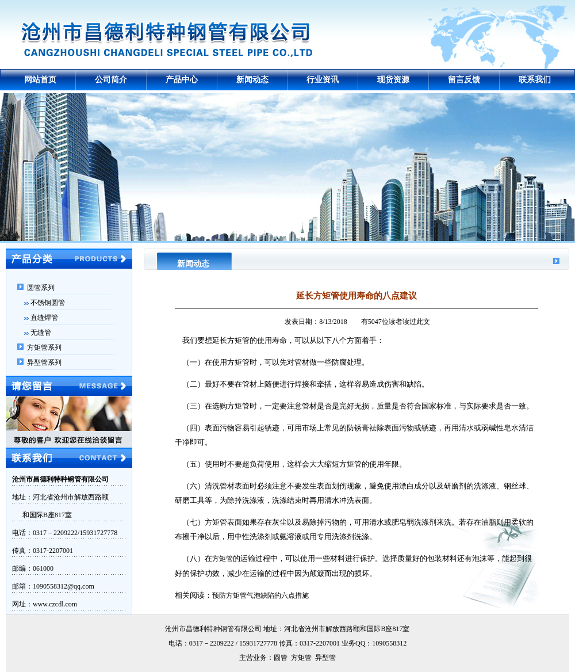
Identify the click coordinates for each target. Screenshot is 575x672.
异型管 (325, 658)
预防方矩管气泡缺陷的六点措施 (260, 595)
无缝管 (40, 333)
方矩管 (222, 559)
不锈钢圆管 (47, 303)
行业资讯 (322, 79)
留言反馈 (464, 79)
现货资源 (393, 79)
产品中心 (182, 79)
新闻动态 (252, 79)
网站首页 (40, 79)
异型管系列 (44, 362)
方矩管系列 (44, 347)
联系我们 (535, 79)
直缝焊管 (44, 318)
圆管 (281, 658)
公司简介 (111, 79)
